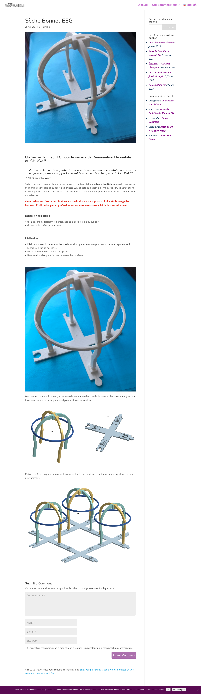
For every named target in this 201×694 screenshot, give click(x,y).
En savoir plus (179, 690)
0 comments (44, 26)
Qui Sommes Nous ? (166, 5)
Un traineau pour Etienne (161, 42)
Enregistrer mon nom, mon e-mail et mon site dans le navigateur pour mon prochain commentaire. (80, 648)
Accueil (143, 5)
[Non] (197, 690)
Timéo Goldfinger (157, 84)
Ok (168, 690)
